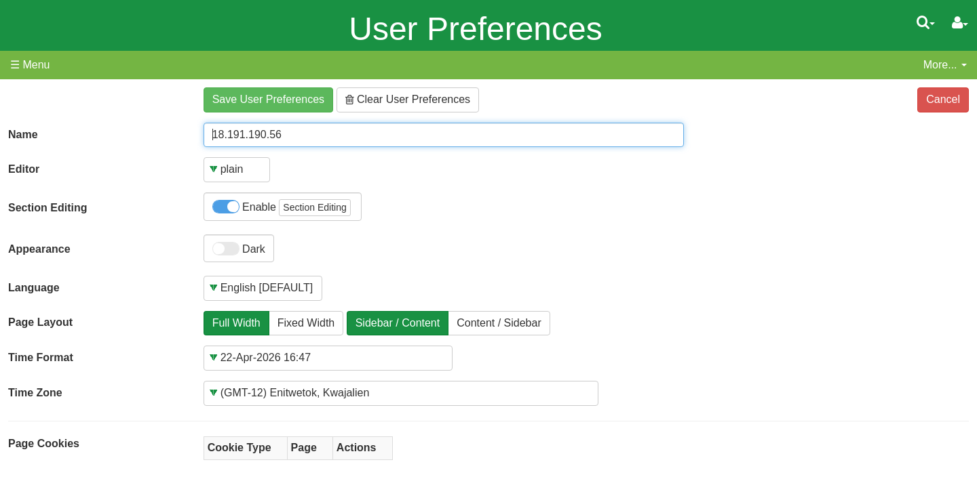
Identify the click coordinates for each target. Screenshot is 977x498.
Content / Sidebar (499, 323)
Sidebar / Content (398, 323)
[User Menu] (960, 23)
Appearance (39, 249)
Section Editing (47, 207)
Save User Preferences (268, 99)
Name (23, 134)
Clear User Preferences (408, 99)
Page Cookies (43, 443)
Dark (238, 248)
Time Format (40, 357)
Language (34, 287)
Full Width (236, 323)
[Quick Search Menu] (925, 22)
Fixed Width (305, 323)
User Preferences (475, 29)
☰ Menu (30, 64)
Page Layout (40, 322)
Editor (23, 169)
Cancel (943, 99)
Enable (281, 207)
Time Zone (35, 392)
